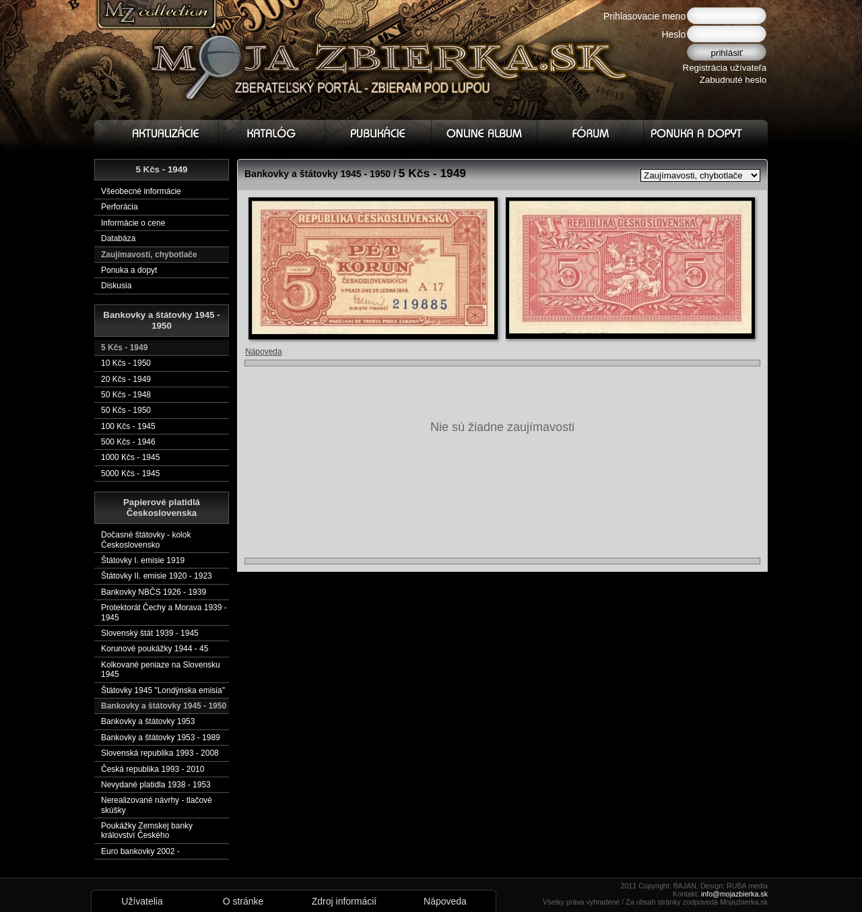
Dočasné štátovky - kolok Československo (146, 539)
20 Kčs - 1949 (126, 379)
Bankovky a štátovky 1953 (148, 721)
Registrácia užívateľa (725, 68)
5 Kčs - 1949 (124, 347)
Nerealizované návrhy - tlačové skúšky (156, 804)
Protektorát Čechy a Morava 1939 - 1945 (164, 612)
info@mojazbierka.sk (734, 894)
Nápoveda (263, 351)
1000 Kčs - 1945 (130, 457)
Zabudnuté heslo (733, 80)
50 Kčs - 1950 (126, 410)
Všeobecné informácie (141, 191)
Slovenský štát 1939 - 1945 (150, 633)
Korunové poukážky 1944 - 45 (154, 648)
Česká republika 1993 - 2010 (152, 769)
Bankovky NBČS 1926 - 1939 (153, 592)
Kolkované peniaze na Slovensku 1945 (160, 669)
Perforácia (119, 206)
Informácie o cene (133, 223)
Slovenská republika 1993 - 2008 (160, 753)
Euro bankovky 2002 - (140, 851)
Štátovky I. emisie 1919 (143, 560)
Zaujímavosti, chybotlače (149, 254)
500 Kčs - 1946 (128, 442)
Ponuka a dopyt (129, 270)
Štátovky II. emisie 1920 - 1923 (156, 576)
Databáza (118, 238)
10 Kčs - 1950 (126, 363)
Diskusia (116, 285)
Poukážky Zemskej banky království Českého (147, 830)
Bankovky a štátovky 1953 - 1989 (160, 737)
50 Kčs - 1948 (126, 394)
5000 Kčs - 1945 (130, 473)
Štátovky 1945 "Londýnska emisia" (163, 690)
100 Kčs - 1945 (128, 426)
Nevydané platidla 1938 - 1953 (156, 784)
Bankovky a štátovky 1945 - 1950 (163, 706)
